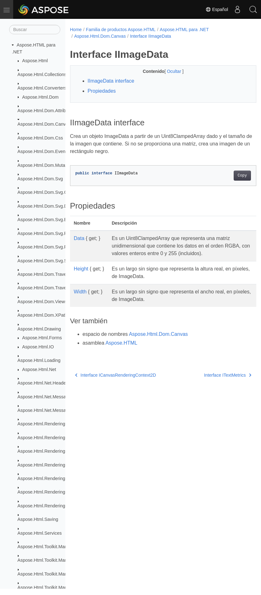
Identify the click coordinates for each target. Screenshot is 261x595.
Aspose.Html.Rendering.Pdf (45, 478)
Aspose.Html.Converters (42, 87)
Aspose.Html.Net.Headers (44, 382)
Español (216, 9)
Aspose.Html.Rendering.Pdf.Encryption (57, 491)
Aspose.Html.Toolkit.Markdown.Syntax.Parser (63, 573)
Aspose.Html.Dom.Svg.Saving (48, 260)
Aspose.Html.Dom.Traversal (46, 274)
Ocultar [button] (168, 71)
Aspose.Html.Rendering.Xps (46, 505)
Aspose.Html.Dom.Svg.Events (48, 219)
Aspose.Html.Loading (39, 360)
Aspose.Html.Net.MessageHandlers (53, 410)
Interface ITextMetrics (214, 375)
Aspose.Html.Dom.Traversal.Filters (53, 287)
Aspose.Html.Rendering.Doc (46, 437)
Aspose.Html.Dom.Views (42, 301)
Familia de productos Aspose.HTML (121, 29)
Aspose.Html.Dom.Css (40, 137)
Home (76, 29)
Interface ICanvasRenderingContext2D (115, 375)
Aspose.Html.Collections (42, 74)
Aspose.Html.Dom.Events (43, 151)
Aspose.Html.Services (40, 533)
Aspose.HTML (121, 343)
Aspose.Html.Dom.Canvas (44, 124)
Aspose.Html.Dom (40, 97)
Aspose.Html (35, 60)
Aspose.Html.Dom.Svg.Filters (47, 233)
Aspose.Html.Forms (42, 337)
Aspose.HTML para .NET (184, 29)
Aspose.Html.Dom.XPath (43, 315)
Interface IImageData (150, 36)
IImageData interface (111, 81)
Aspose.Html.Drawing (39, 328)
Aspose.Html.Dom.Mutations (46, 165)
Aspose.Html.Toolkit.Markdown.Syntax (56, 546)
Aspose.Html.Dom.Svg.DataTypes (52, 206)
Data (79, 238)
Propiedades (102, 91)
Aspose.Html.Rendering (41, 423)
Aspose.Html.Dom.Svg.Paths (47, 246)
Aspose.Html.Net (39, 369)
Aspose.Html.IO (38, 346)
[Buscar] (34, 29)
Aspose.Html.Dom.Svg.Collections (52, 192)
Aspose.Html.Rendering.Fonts (48, 451)
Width (80, 291)
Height (81, 268)
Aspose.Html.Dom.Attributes (46, 110)
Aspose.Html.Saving (38, 519)
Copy (229, 175)
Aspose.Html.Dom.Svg (40, 178)
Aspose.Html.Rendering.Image (48, 464)
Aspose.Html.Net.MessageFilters (51, 396)
